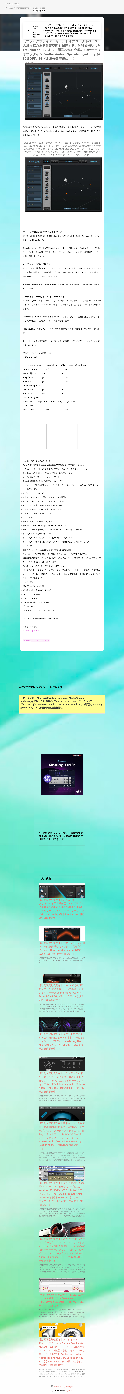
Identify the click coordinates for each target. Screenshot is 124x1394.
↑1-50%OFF (36, 25)
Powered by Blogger (62, 1386)
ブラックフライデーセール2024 (37, 33)
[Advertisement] (62, 667)
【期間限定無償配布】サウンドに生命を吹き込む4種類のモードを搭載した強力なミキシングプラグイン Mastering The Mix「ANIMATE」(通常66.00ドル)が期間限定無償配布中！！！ (62, 1041)
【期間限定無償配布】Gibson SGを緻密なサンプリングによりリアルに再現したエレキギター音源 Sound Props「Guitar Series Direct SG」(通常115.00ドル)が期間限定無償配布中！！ (61, 992)
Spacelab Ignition (31, 630)
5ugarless (69, 1391)
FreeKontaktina (16, 3)
